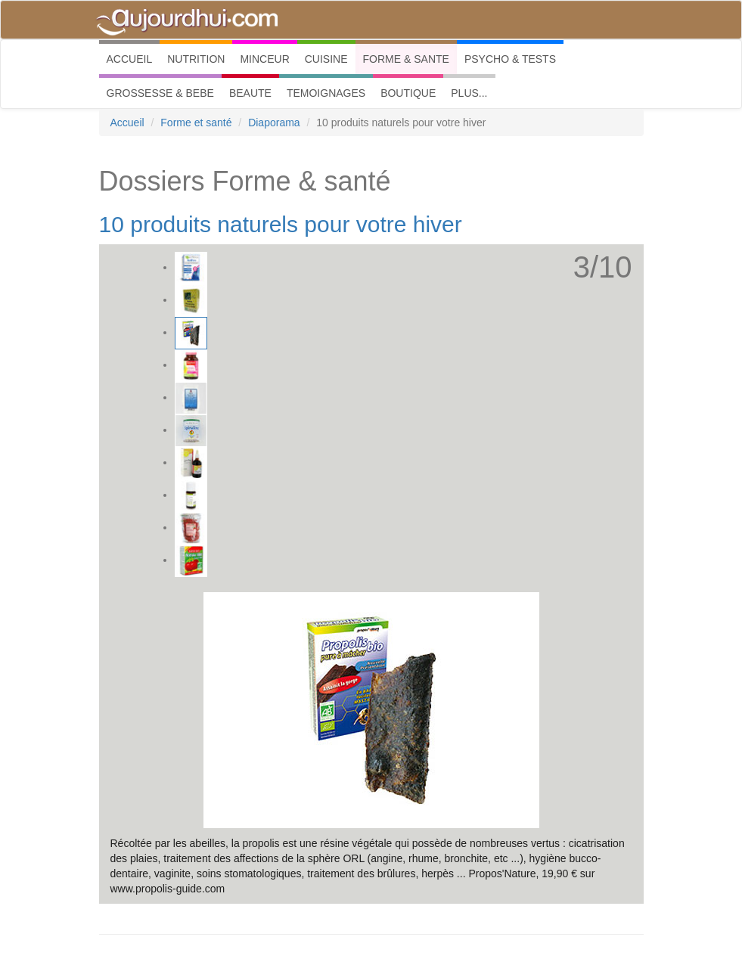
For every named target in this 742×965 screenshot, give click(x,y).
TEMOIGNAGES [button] (326, 93)
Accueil (127, 122)
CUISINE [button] (326, 59)
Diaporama (274, 122)
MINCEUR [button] (264, 59)
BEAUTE (250, 93)
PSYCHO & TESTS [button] (510, 59)
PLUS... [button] (469, 93)
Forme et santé (195, 122)
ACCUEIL (133, 58)
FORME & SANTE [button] (406, 59)
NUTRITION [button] (196, 59)
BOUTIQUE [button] (408, 93)
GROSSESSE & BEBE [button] (160, 93)
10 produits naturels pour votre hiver (280, 224)
